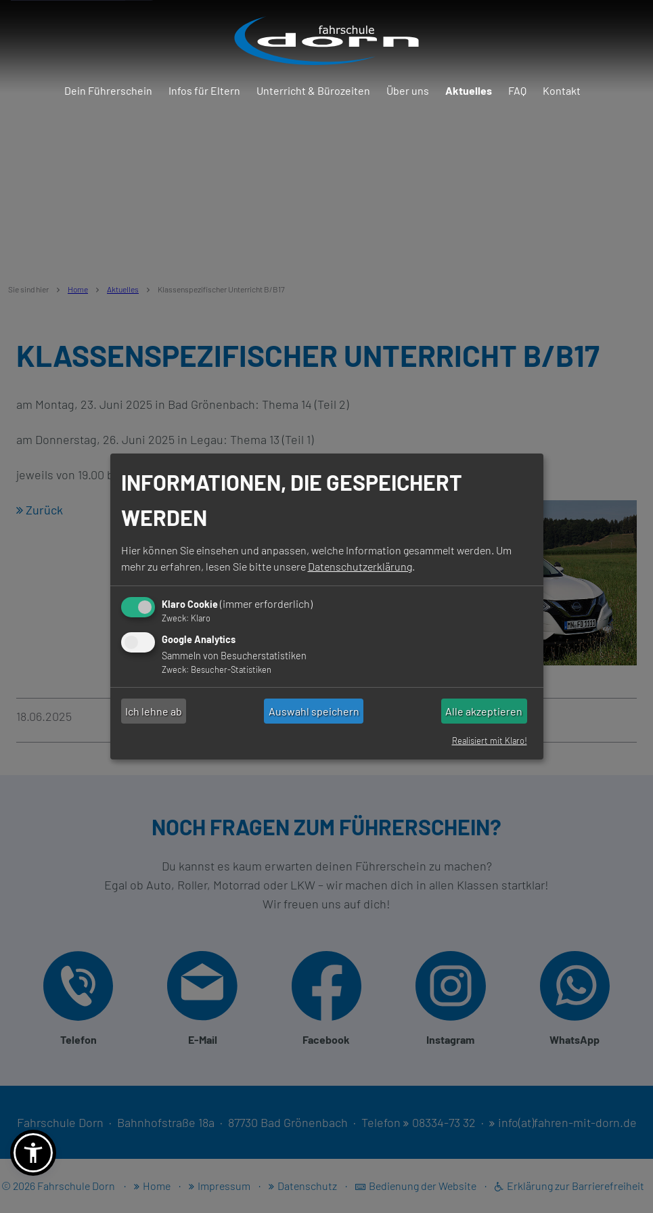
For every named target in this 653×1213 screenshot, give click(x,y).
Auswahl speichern (314, 711)
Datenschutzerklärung (360, 566)
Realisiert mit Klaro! (489, 740)
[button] (33, 1152)
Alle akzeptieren (483, 711)
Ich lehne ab (153, 711)
